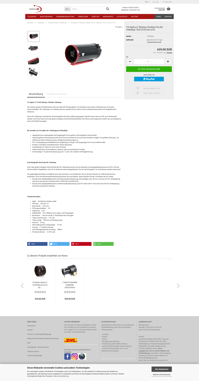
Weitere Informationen (161, 375)
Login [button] (156, 2)
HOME (158, 17)
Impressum (31, 326)
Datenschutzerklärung (61, 376)
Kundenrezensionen (57, 94)
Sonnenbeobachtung (65, 17)
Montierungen (46, 17)
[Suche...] (67, 9)
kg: (127, 57)
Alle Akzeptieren (161, 369)
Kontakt (168, 17)
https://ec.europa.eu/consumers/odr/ (155, 360)
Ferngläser (83, 17)
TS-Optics (118, 27)
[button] (147, 2)
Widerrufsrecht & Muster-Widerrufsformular (43, 338)
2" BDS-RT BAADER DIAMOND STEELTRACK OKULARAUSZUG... (69, 285)
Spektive (95, 17)
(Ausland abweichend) (154, 42)
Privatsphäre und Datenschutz (38, 347)
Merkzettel (167, 2)
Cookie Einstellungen (34, 355)
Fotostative (122, 17)
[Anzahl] (149, 61)
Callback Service (33, 351)
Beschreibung (36, 94)
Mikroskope (108, 17)
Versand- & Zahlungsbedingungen (39, 334)
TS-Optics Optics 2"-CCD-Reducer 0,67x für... (40, 285)
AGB (28, 343)
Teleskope (31, 17)
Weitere (134, 17)
